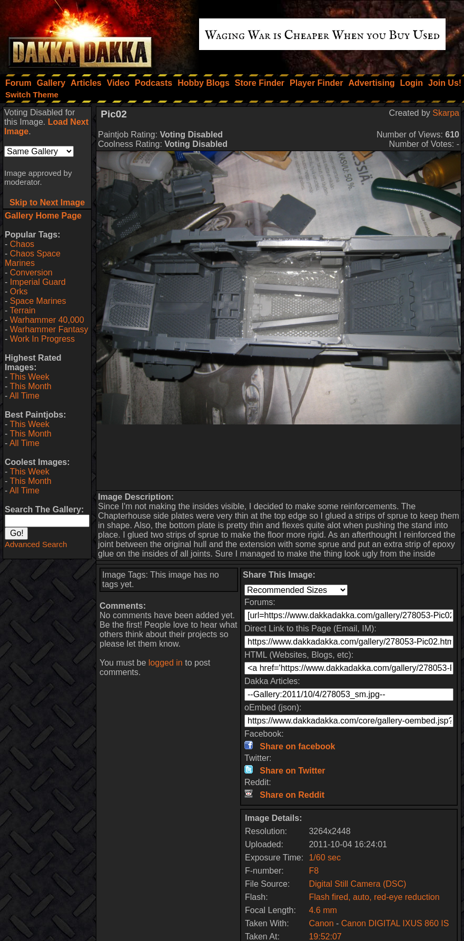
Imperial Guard (38, 282)
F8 (314, 870)
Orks (19, 291)
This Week (29, 376)
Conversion (31, 272)
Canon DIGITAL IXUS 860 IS (395, 923)
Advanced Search (36, 544)
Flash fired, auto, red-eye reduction (374, 897)
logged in (166, 662)
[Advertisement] (279, 457)
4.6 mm (323, 910)
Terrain (22, 310)
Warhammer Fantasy (49, 329)
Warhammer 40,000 (47, 319)
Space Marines (38, 300)
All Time (24, 395)
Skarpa (445, 112)
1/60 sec (324, 857)
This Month (30, 386)
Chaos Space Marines (33, 258)
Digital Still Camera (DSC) (357, 883)
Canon (321, 923)
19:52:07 (325, 936)
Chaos (22, 244)
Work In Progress (42, 338)
